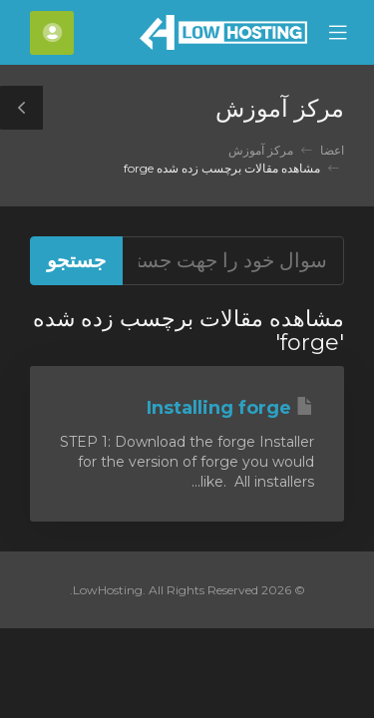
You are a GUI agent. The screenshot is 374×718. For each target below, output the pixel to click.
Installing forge (230, 408)
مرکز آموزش (260, 150)
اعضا (332, 150)
